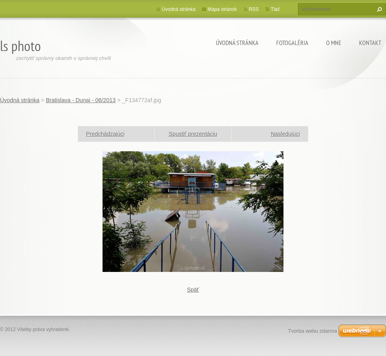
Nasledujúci (285, 134)
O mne (333, 43)
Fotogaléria (292, 43)
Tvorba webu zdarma (312, 331)
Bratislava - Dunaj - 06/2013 (81, 100)
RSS (254, 9)
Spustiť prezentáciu (193, 134)
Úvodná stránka (237, 43)
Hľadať (378, 9)
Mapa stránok (222, 9)
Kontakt (370, 43)
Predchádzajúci (105, 134)
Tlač (275, 9)
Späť (193, 289)
